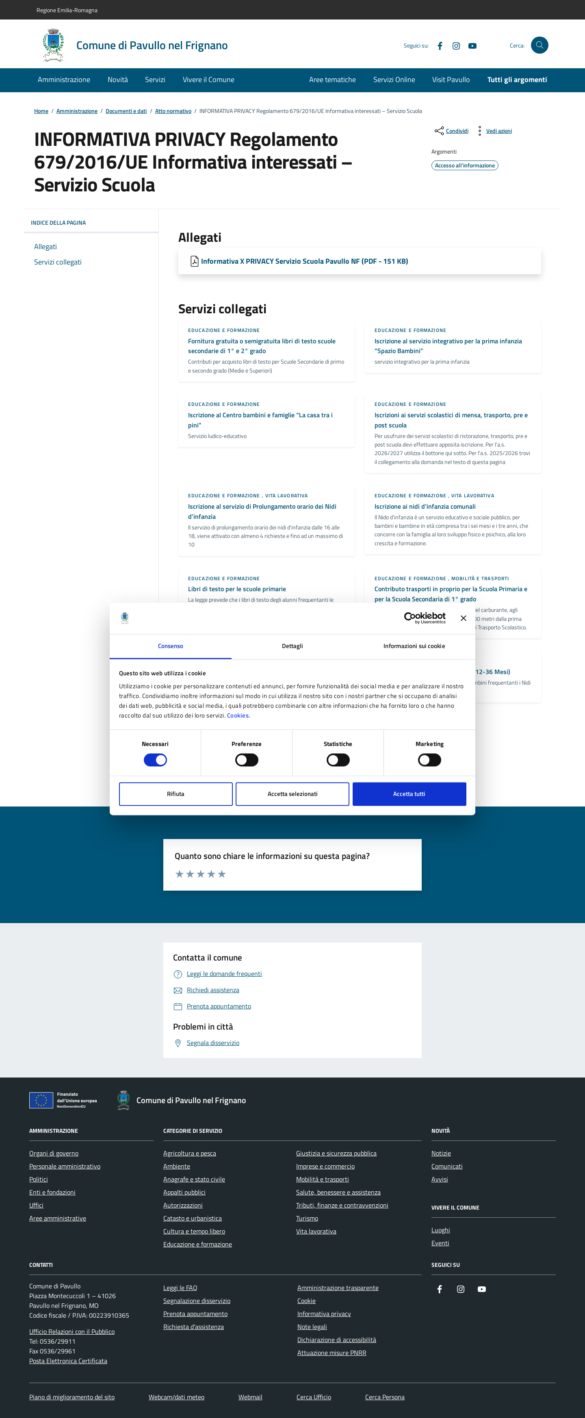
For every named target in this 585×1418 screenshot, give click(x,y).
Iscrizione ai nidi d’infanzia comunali (425, 506)
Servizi (155, 79)
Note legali (312, 1326)
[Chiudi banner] (463, 618)
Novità (118, 79)
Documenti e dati (126, 111)
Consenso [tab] (171, 645)
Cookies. (239, 715)
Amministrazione (64, 79)
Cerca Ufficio (314, 1397)
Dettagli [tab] (292, 645)
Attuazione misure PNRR (331, 1352)
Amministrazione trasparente (338, 1287)
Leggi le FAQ (180, 1287)
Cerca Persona (385, 1397)
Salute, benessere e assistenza (338, 1192)
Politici (38, 1179)
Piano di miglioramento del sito (72, 1397)
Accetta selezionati (293, 793)
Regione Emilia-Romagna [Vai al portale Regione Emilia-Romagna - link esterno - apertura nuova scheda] (67, 10)
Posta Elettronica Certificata (68, 1361)
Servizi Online (394, 79)
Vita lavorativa (286, 495)
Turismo (307, 1218)
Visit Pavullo (451, 79)
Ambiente (176, 1166)
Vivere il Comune (208, 79)
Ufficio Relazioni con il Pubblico (72, 1331)
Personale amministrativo (64, 1166)
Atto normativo (173, 111)
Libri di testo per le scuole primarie (237, 589)
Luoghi (440, 1230)
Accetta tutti (409, 793)
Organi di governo (53, 1153)
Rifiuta (175, 793)
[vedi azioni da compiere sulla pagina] (493, 130)
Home (41, 111)
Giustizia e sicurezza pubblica (336, 1153)
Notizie (441, 1153)
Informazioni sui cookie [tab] (414, 645)
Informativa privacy (324, 1313)
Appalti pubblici (184, 1192)
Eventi (440, 1243)
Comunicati (447, 1166)
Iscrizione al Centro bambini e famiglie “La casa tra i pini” (260, 420)
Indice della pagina (91, 223)
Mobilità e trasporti (480, 578)
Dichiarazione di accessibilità (336, 1339)
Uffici (36, 1205)
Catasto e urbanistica (192, 1218)
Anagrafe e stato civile (194, 1179)
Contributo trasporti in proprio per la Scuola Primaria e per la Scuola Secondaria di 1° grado (451, 594)
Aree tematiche (332, 79)
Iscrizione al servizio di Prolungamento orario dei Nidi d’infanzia (262, 511)
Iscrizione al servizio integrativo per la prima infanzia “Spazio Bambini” (448, 346)
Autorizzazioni (183, 1205)
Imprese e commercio (325, 1166)
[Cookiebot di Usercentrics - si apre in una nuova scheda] (410, 618)
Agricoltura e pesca (189, 1153)
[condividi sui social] (450, 130)
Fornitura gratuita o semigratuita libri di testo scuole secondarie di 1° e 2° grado (262, 346)
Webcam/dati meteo (176, 1397)
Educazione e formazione (224, 330)
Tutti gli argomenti (517, 79)
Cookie (306, 1300)
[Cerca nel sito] (539, 45)
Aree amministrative (57, 1218)
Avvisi (439, 1179)
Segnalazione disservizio (196, 1300)
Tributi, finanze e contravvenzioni (342, 1205)
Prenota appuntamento (195, 1313)
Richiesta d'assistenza (193, 1326)
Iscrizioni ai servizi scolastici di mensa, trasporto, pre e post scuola (451, 420)
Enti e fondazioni (52, 1192)
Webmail (250, 1397)
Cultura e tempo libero (194, 1231)
